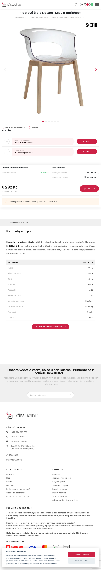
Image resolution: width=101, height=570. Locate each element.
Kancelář (56, 474)
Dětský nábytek (59, 493)
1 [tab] (43, 121)
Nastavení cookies (81, 561)
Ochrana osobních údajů (17, 496)
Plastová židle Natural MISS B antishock (68, 18)
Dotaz (89, 188)
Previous (5, 69)
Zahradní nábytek (60, 485)
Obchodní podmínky (15, 493)
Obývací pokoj (58, 481)
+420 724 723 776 (16, 432)
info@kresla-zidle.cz (17, 441)
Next (96, 69)
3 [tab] (49, 121)
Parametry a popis (18, 222)
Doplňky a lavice (59, 489)
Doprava (10, 485)
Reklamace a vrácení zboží (18, 489)
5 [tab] (55, 121)
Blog (8, 478)
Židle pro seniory (59, 496)
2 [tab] (46, 121)
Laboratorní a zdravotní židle (65, 500)
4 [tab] (52, 121)
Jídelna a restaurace (39, 18)
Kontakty (10, 474)
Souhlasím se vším (82, 554)
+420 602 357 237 (16, 436)
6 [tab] (58, 121)
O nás (9, 481)
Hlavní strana (20, 18)
